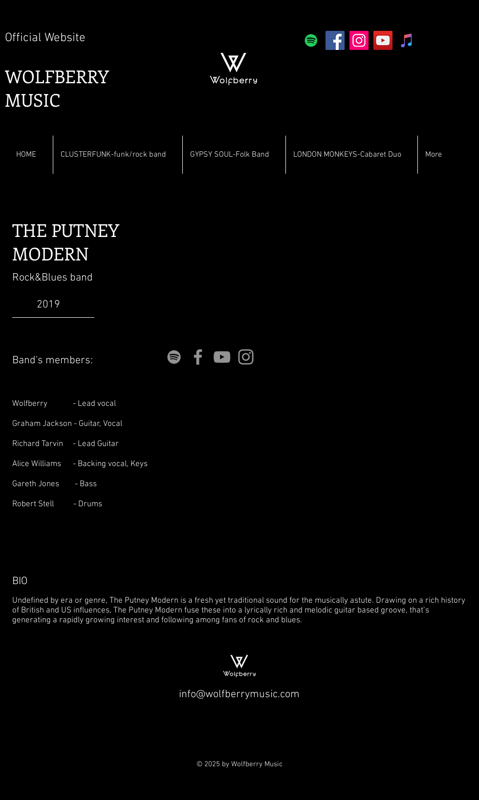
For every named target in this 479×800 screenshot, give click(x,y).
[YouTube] (382, 40)
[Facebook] (335, 40)
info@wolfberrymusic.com (239, 694)
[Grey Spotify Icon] (174, 357)
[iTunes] (406, 40)
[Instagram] (359, 40)
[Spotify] (311, 40)
